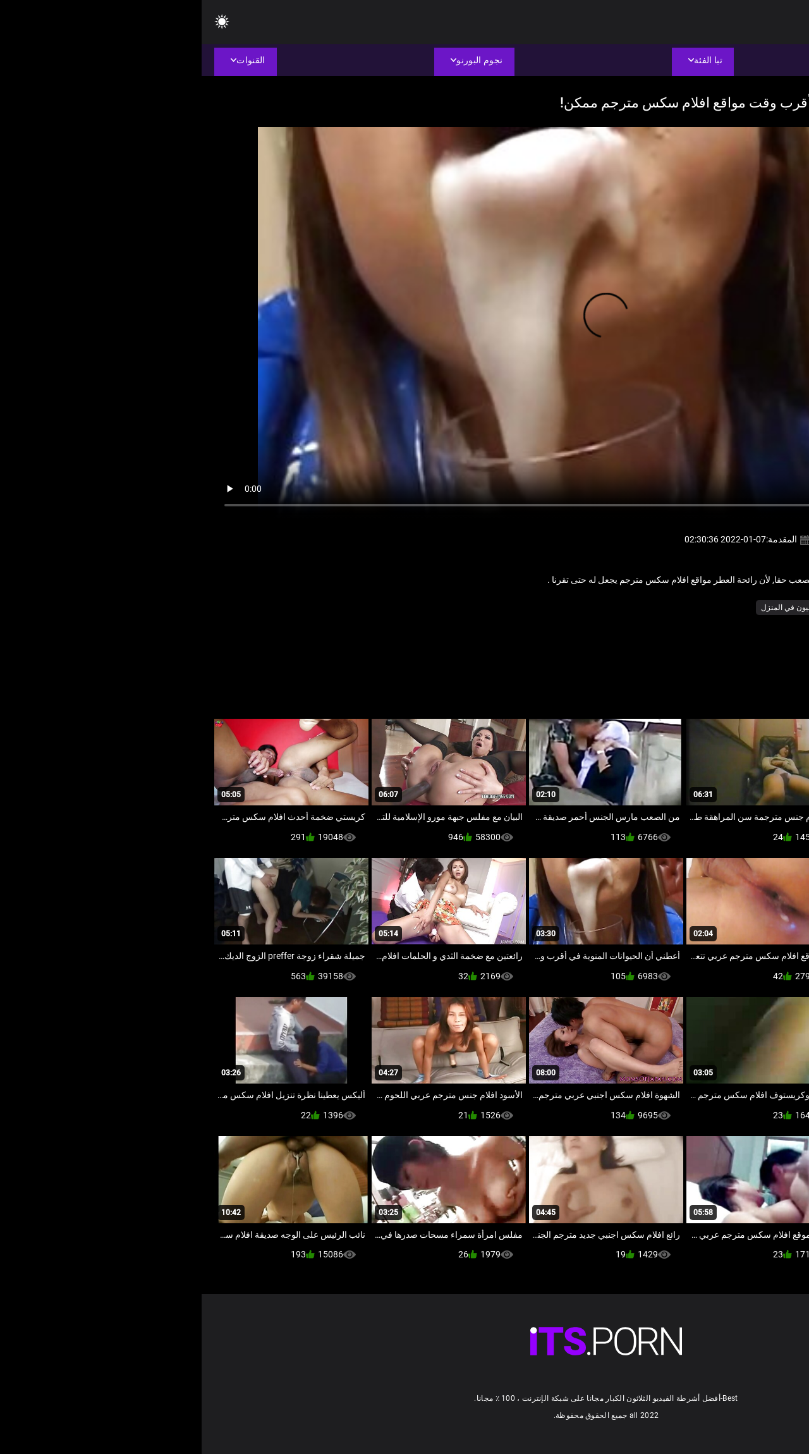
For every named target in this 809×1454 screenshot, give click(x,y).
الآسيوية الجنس (723, 607)
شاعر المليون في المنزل (598, 607)
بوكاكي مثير (668, 607)
